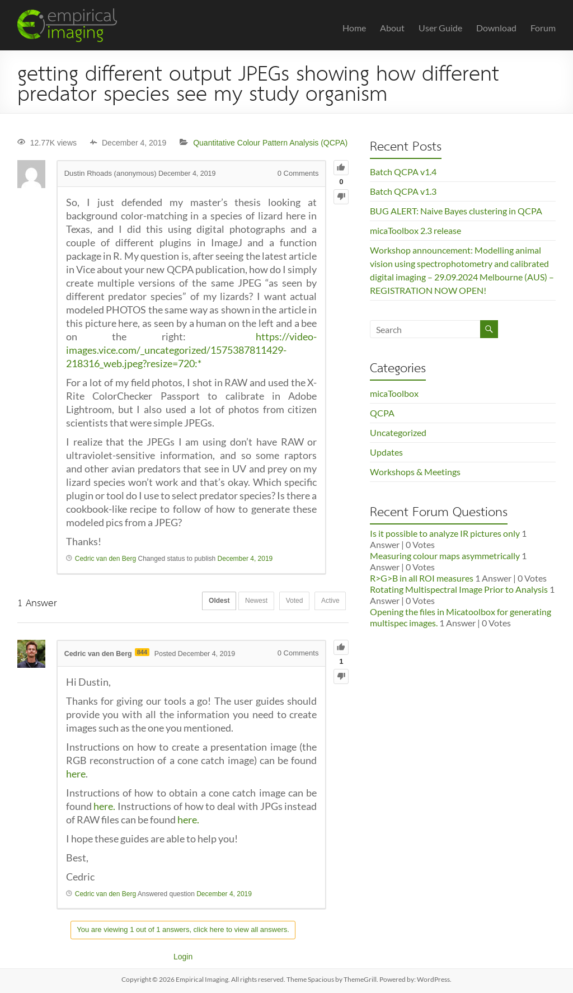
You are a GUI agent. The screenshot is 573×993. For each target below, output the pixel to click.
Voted (287, 602)
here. (104, 806)
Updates (386, 452)
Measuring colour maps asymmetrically (445, 555)
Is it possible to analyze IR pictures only (445, 533)
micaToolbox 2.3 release (415, 230)
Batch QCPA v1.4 (403, 171)
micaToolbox (394, 393)
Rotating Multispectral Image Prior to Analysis (459, 589)
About (392, 27)
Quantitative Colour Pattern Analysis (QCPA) (270, 142)
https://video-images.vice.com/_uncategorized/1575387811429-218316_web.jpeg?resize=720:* (191, 349)
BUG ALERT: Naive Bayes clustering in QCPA (456, 210)
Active (328, 602)
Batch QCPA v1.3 (403, 191)
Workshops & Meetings (415, 471)
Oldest (202, 602)
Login (182, 956)
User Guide (440, 27)
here (76, 773)
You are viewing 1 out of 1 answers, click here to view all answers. (183, 929)
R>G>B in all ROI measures (421, 578)
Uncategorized (398, 432)
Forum (543, 27)
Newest (244, 602)
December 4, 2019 (245, 559)
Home (354, 27)
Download (496, 27)
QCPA (382, 412)
